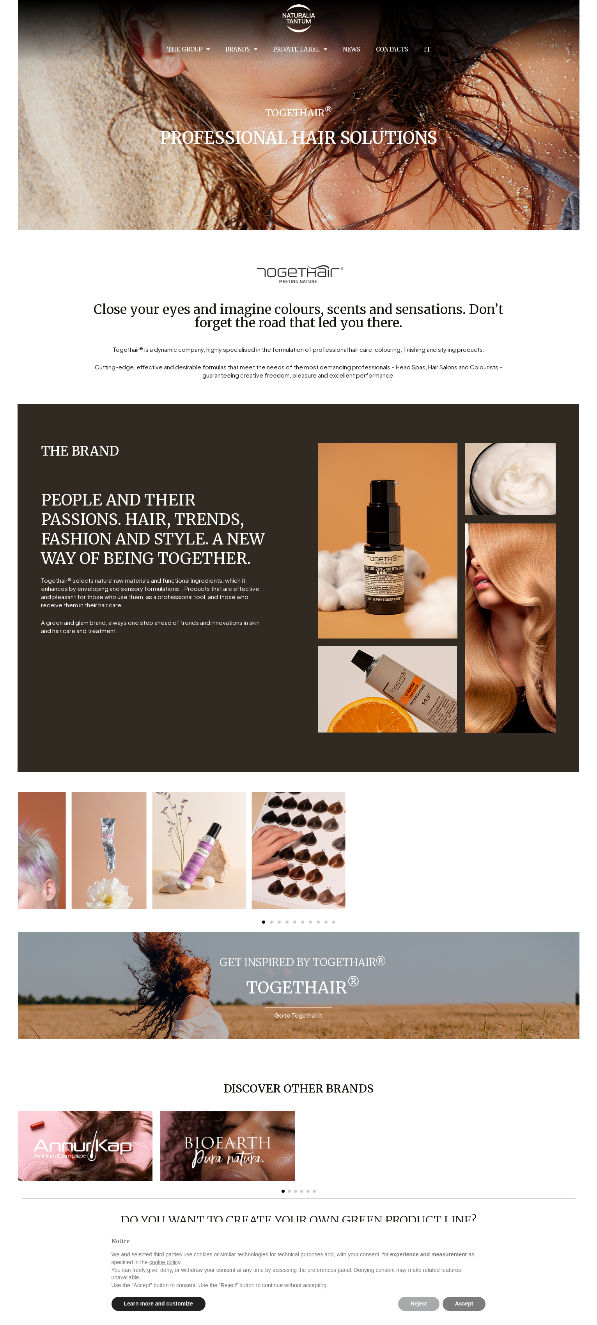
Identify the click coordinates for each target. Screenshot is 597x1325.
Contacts (392, 49)
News (351, 49)
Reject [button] (419, 1303)
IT (427, 49)
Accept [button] (464, 1303)
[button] (283, 1191)
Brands (241, 49)
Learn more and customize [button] (158, 1303)
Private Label (300, 49)
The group (188, 49)
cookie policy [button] (164, 1262)
